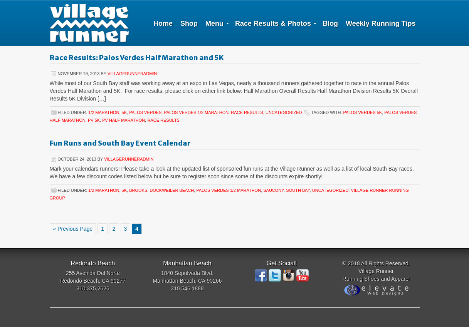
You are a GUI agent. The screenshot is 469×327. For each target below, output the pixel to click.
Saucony (273, 190)
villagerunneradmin (132, 73)
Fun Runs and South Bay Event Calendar (120, 143)
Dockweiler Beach (172, 190)
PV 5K (94, 120)
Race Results (247, 112)
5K (124, 112)
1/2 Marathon (103, 112)
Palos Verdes (145, 112)
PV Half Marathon (123, 120)
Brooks (138, 190)
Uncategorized (284, 112)
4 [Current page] (136, 229)
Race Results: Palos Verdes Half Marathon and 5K (137, 57)
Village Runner (89, 23)
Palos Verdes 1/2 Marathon (196, 112)
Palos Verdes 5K (362, 112)
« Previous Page (73, 229)
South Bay (297, 190)
